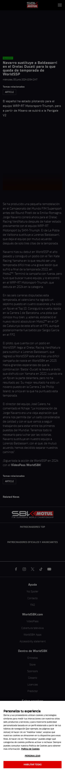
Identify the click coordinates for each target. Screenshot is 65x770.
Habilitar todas (32, 764)
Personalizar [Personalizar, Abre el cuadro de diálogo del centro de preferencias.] (32, 756)
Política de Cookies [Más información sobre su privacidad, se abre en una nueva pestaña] (30, 749)
